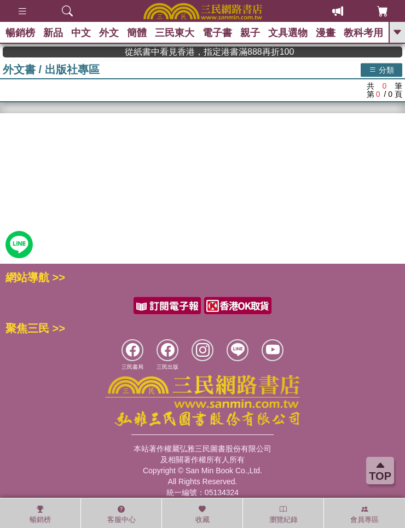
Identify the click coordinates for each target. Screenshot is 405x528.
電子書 (217, 32)
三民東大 (174, 32)
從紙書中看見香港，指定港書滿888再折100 (220, 51)
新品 (53, 32)
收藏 (202, 514)
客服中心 (121, 514)
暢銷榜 (20, 32)
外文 (109, 32)
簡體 (137, 32)
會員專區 (364, 514)
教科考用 (363, 32)
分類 (381, 69)
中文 (81, 32)
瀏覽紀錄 (283, 514)
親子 (250, 32)
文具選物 (288, 32)
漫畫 (325, 32)
